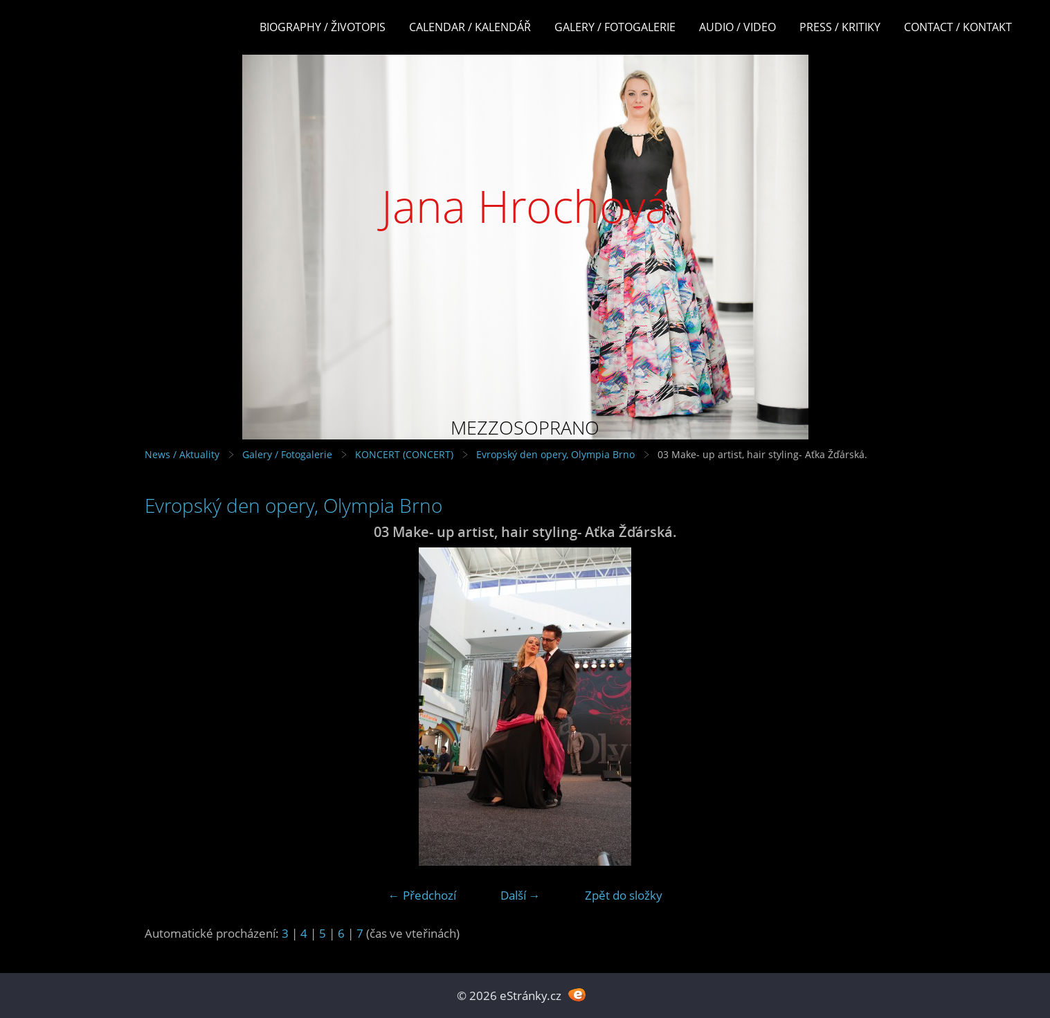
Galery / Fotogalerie (615, 27)
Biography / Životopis (323, 27)
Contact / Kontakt (958, 27)
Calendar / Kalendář (470, 27)
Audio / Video (737, 27)
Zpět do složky (623, 895)
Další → (520, 895)
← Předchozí (422, 895)
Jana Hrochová (525, 206)
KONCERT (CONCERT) (404, 454)
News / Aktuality (182, 454)
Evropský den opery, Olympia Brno (555, 454)
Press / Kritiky (839, 27)
